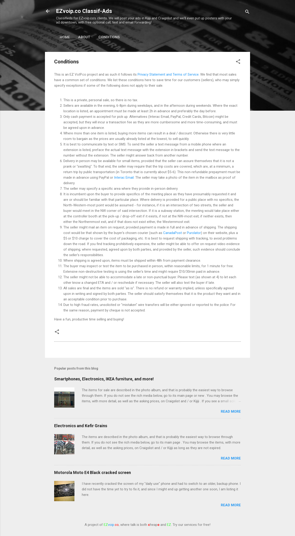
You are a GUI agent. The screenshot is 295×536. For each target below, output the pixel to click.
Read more (231, 411)
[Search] (247, 13)
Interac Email (124, 177)
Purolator (194, 233)
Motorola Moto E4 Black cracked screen (92, 472)
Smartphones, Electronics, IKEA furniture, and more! (104, 378)
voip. (111, 525)
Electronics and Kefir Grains (80, 425)
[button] (238, 62)
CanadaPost (172, 233)
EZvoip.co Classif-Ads (84, 11)
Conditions (109, 37)
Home (65, 37)
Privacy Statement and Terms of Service (168, 74)
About (84, 37)
